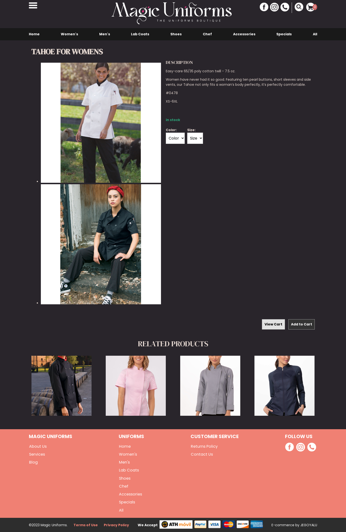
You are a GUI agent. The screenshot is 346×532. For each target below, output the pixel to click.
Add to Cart (301, 324)
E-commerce (283, 524)
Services (37, 454)
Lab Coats (140, 34)
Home (34, 34)
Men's (104, 34)
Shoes (176, 34)
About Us (37, 446)
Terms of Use (86, 524)
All (315, 34)
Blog (33, 462)
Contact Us (201, 454)
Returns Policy (204, 446)
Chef (207, 34)
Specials (284, 34)
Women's (69, 34)
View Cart (273, 324)
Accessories (244, 34)
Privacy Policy (116, 524)
